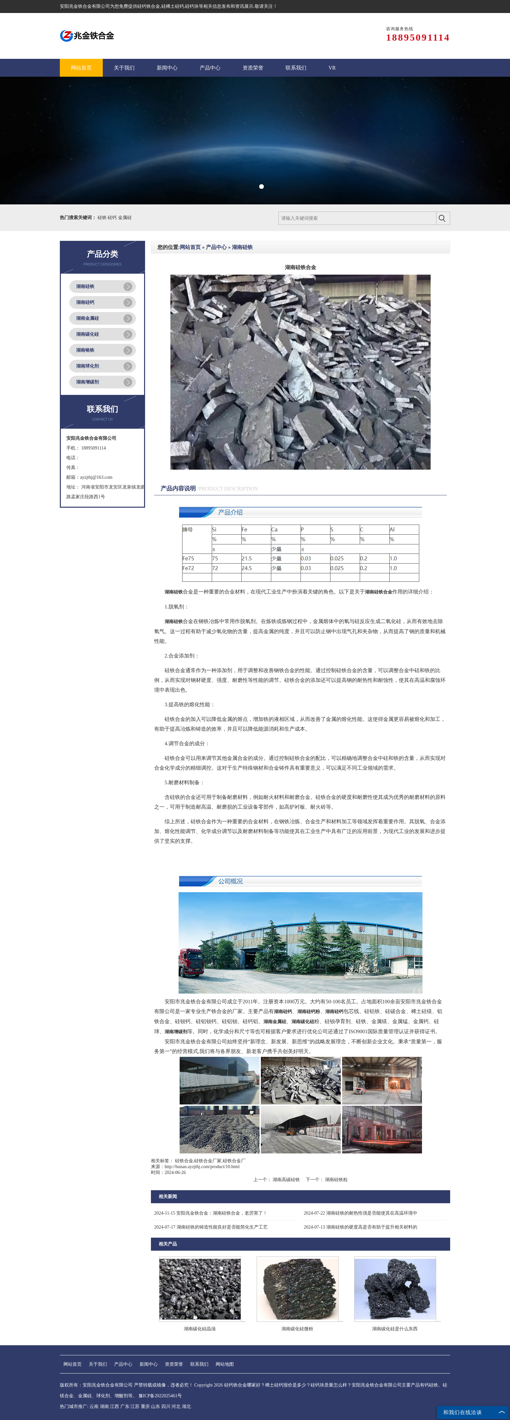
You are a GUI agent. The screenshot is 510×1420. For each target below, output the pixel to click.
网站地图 (225, 1364)
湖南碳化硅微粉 (297, 1328)
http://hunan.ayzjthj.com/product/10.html (202, 1166)
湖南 (104, 1406)
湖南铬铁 (85, 350)
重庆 (145, 1406)
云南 (94, 1406)
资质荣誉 (174, 1364)
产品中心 (216, 247)
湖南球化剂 (87, 366)
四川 (165, 1406)
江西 (114, 1406)
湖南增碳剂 (87, 382)
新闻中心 (149, 1364)
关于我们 (98, 1364)
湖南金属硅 (87, 318)
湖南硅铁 (85, 286)
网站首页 (190, 247)
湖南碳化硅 (87, 334)
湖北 (186, 1406)
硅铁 (103, 217)
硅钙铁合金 (148, 6)
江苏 (135, 1406)
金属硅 (125, 217)
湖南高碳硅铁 (286, 1179)
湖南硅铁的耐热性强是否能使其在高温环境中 (360, 1213)
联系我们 (199, 1364)
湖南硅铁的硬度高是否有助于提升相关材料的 (360, 1227)
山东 (155, 1406)
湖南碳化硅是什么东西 (395, 1328)
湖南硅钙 (85, 302)
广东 (124, 1406)
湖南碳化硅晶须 (200, 1328)
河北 (176, 1406)
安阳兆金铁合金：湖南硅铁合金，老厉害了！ (210, 1213)
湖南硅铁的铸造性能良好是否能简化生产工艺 (211, 1227)
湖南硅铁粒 (336, 1179)
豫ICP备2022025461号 (160, 1395)
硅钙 (113, 217)
